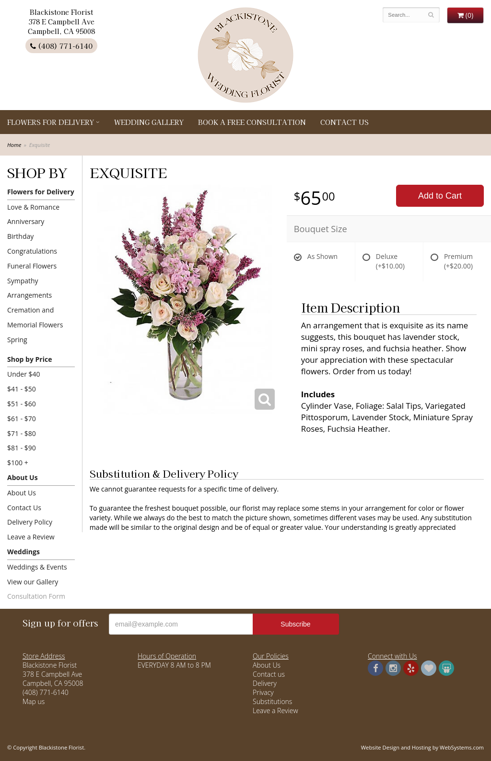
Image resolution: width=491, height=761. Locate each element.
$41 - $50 (21, 388)
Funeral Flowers (32, 265)
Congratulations (32, 251)
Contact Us (344, 122)
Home (14, 144)
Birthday (20, 236)
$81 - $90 (21, 447)
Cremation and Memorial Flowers (35, 317)
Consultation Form (36, 596)
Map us (34, 701)
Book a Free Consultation (252, 122)
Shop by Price (29, 359)
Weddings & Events (37, 566)
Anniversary (25, 221)
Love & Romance (33, 207)
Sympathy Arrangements (29, 288)
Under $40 (23, 374)
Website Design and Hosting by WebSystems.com (422, 747)
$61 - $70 (21, 418)
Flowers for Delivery (50, 122)
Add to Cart (440, 196)
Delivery (265, 683)
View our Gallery (32, 581)
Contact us (269, 674)
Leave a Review (31, 536)
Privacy (263, 692)
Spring (17, 339)
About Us (22, 477)
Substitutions (272, 701)
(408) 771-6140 (61, 46)
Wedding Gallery (149, 122)
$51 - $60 (21, 403)
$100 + (17, 462)
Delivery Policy (29, 521)
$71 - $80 (21, 433)
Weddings (23, 551)
